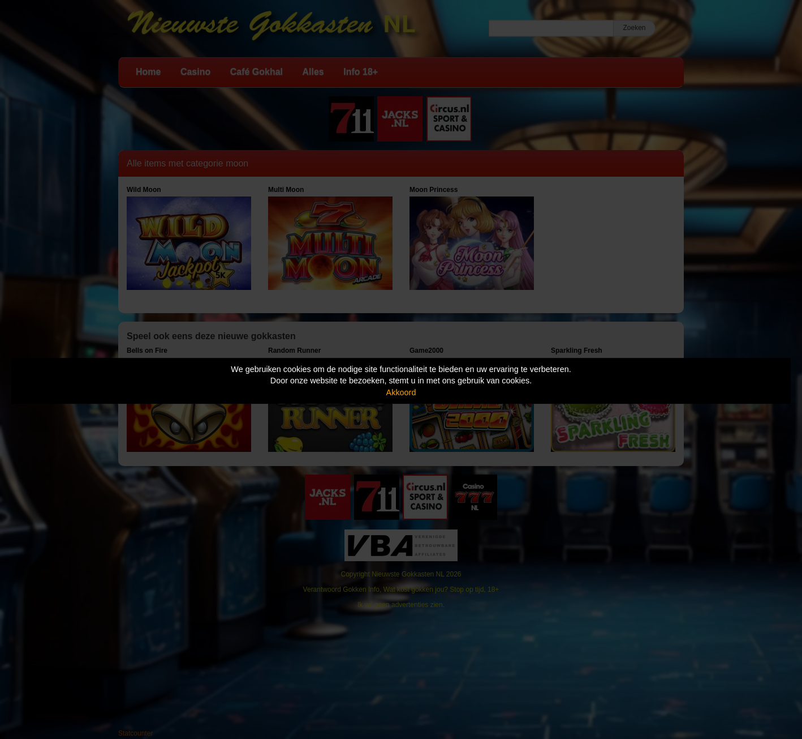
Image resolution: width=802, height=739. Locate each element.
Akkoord (401, 392)
